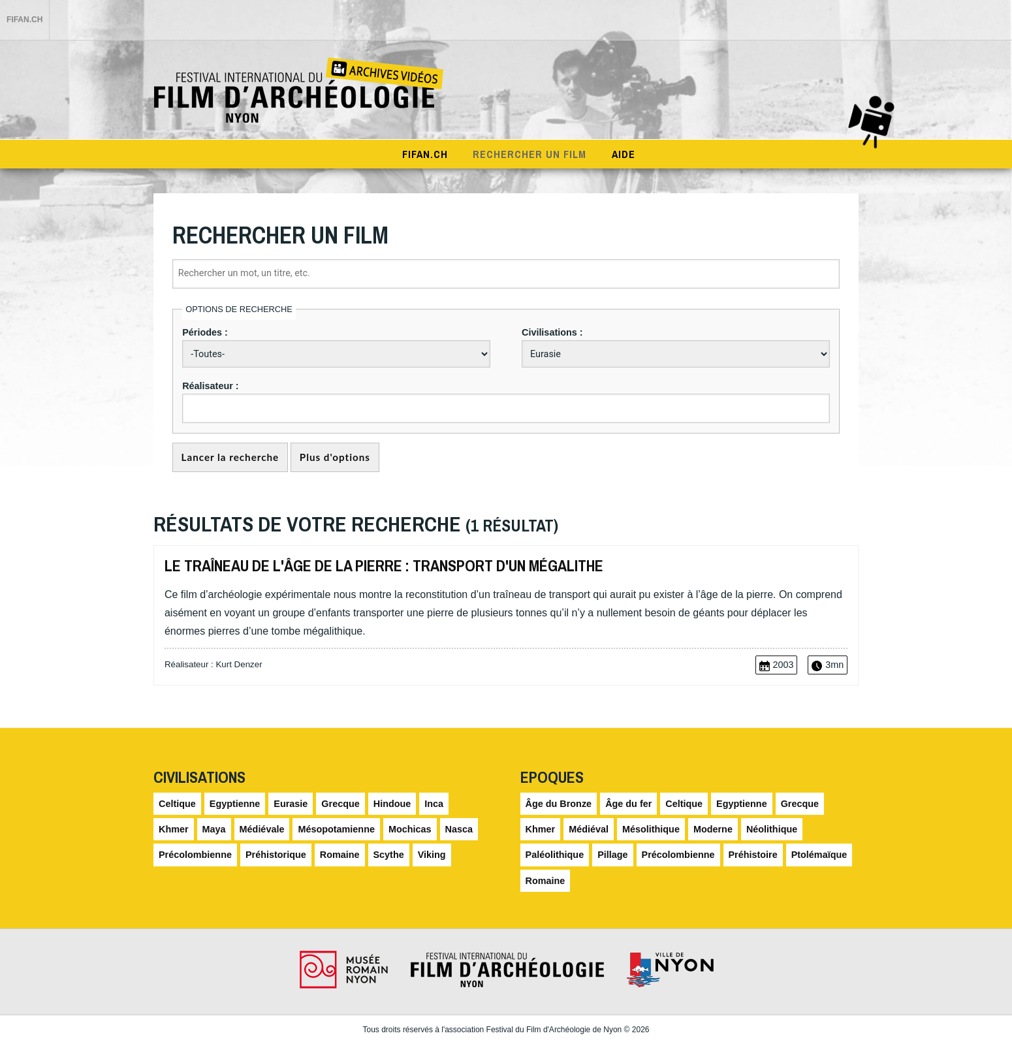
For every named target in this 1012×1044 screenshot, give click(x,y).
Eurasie (291, 804)
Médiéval (589, 829)
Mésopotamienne (336, 829)
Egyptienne (235, 804)
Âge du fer (628, 804)
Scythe (388, 855)
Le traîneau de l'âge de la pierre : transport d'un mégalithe (384, 565)
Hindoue (392, 804)
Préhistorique (275, 855)
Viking (432, 855)
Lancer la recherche (230, 458)
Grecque (340, 804)
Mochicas (410, 829)
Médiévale (262, 829)
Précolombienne (195, 855)
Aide (623, 154)
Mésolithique (651, 829)
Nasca (459, 829)
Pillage (612, 855)
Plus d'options (335, 458)
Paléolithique (555, 855)
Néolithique (771, 829)
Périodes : (205, 332)
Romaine (340, 855)
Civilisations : (552, 332)
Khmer (174, 829)
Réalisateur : (210, 386)
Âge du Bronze (559, 804)
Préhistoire (753, 855)
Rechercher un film (529, 154)
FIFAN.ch (24, 19)
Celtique (177, 804)
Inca (433, 804)
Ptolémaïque (819, 855)
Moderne (713, 829)
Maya (214, 829)
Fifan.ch (425, 154)
